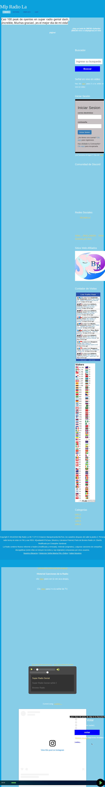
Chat (36, 12)
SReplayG (27, 12)
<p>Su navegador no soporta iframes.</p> (89, 126)
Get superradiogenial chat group (42, 664)
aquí (84, 84)
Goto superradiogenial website (63, 664)
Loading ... (58, 704)
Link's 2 (78, 514)
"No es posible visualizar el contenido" (53, 684)
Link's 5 (78, 524)
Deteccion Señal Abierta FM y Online (53, 553)
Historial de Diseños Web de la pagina (52, 568)
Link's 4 (78, 521)
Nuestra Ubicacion (31, 553)
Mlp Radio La (13, 7)
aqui (42, 579)
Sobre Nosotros (75, 553)
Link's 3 (78, 518)
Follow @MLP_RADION (85, 235)
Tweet (89, 239)
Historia (16, 12)
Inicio (6, 12)
